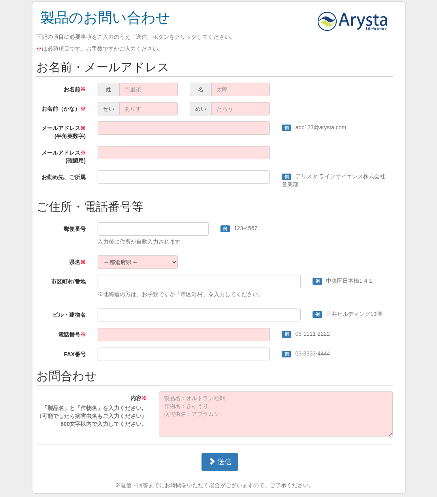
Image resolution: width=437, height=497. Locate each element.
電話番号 (72, 334)
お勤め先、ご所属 (63, 177)
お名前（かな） (63, 109)
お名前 (75, 89)
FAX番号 (75, 354)
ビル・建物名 (69, 315)
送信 (220, 461)
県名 (77, 262)
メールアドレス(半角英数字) (63, 132)
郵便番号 (75, 229)
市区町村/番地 (68, 281)
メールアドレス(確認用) (63, 156)
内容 (91, 411)
